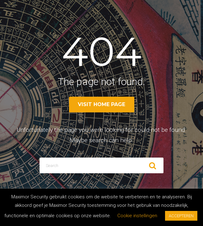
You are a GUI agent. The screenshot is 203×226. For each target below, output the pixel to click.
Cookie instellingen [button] (137, 215)
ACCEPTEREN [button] (181, 215)
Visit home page (101, 104)
